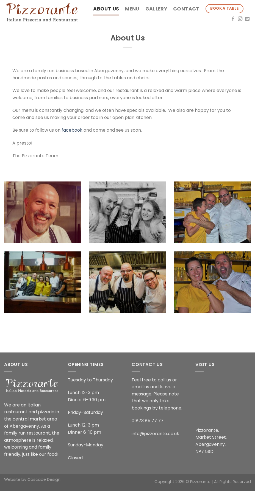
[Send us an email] (247, 19)
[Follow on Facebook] (233, 19)
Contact (186, 9)
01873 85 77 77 (147, 420)
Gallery (156, 9)
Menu (132, 9)
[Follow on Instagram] (240, 19)
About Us (106, 9)
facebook (72, 130)
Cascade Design (43, 479)
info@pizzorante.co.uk (155, 433)
